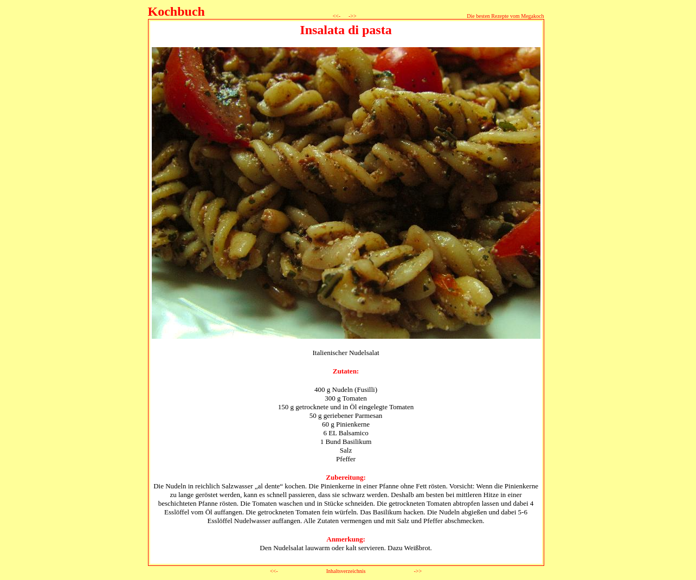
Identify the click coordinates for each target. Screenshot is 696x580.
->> (352, 16)
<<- (336, 16)
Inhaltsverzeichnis (346, 571)
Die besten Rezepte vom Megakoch (505, 16)
